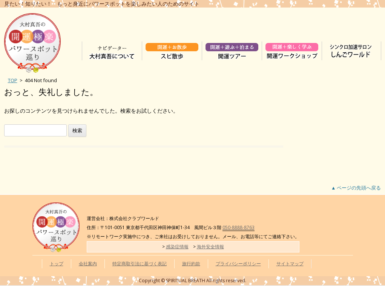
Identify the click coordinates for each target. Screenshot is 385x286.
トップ (56, 263)
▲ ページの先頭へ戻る (356, 188)
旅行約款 (191, 263)
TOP (12, 80)
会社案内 (88, 263)
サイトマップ (290, 263)
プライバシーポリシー (238, 263)
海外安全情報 (210, 246)
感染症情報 (177, 246)
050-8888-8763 (238, 227)
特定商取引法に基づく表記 (139, 263)
